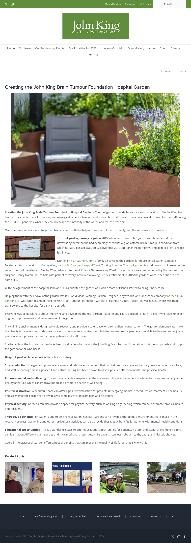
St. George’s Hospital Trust (83, 265)
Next (180, 71)
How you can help (77, 516)
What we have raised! (109, 516)
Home (21, 516)
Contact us (156, 516)
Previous (169, 71)
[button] (97, 54)
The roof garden (133, 265)
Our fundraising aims (46, 516)
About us (135, 516)
